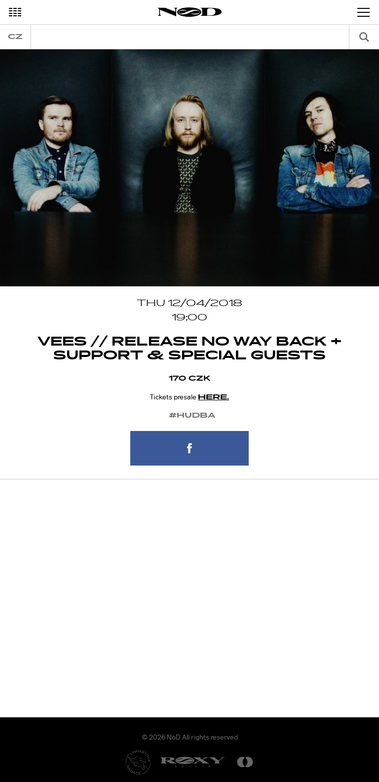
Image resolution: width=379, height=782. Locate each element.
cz (15, 36)
